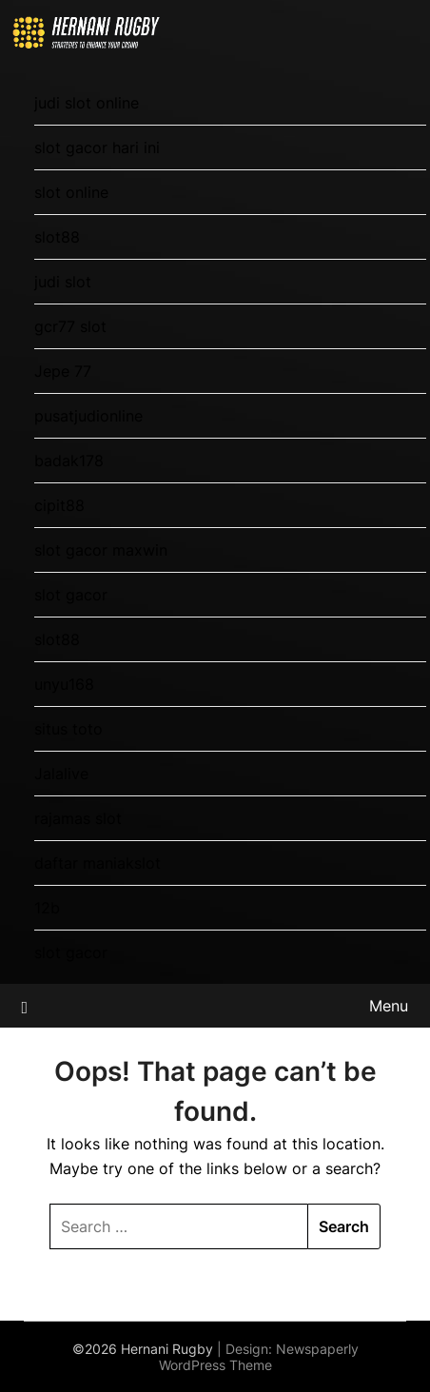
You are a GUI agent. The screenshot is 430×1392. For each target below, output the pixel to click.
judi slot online (86, 102)
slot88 (57, 236)
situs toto (68, 728)
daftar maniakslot (97, 862)
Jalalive (61, 773)
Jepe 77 (62, 371)
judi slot (62, 281)
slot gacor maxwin (100, 549)
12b (47, 907)
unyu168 (64, 684)
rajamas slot (78, 818)
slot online (71, 192)
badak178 (69, 460)
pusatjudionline (88, 415)
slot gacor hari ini (97, 147)
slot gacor (71, 594)
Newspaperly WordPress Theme (259, 1357)
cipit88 (59, 505)
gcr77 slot (70, 326)
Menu (388, 1005)
